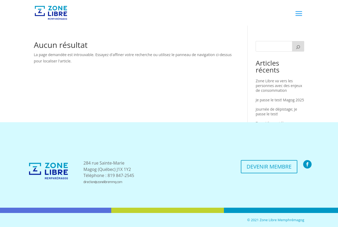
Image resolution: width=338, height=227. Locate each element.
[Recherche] (298, 46)
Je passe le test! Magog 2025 (280, 99)
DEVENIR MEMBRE (269, 166)
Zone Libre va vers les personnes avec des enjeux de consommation (279, 85)
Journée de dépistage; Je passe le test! (276, 111)
